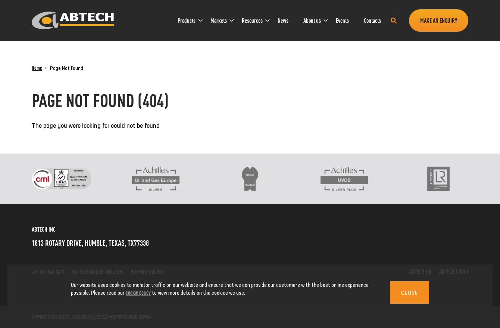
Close (409, 292)
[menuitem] (186, 20)
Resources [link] (252, 20)
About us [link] (312, 20)
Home (37, 67)
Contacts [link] (372, 20)
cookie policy (138, 292)
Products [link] (187, 20)
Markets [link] (218, 20)
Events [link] (342, 20)
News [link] (283, 20)
